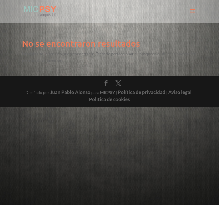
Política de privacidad (141, 92)
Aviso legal (180, 92)
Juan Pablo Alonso (70, 92)
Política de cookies (109, 99)
